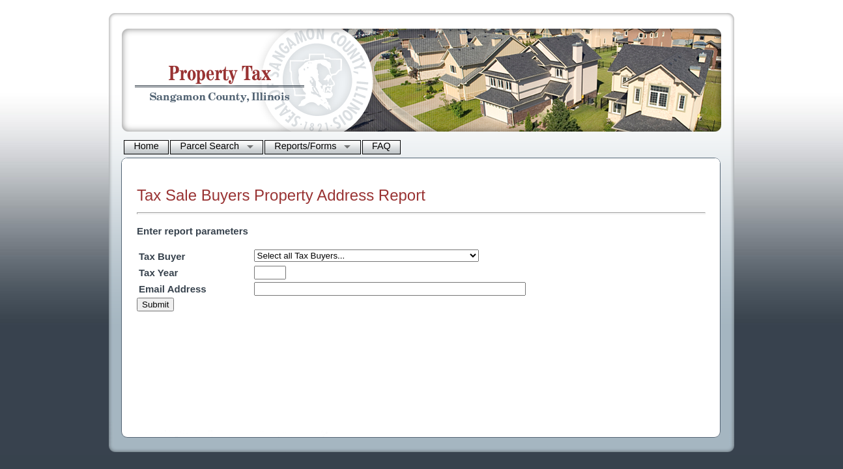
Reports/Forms (305, 146)
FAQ (381, 146)
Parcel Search (209, 146)
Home (146, 146)
